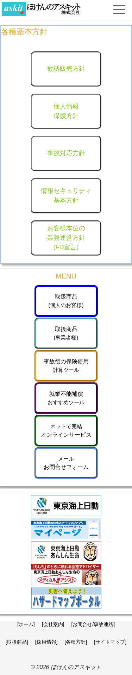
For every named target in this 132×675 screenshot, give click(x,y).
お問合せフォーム (66, 463)
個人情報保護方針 (66, 111)
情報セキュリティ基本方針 (66, 195)
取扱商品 (66, 301)
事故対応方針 (66, 153)
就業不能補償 (66, 398)
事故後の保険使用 (66, 365)
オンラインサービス (66, 430)
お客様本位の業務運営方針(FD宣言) (66, 238)
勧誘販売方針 (66, 68)
